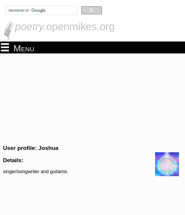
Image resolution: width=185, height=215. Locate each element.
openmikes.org (65, 26)
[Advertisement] (92, 98)
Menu (17, 47)
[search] (41, 10)
